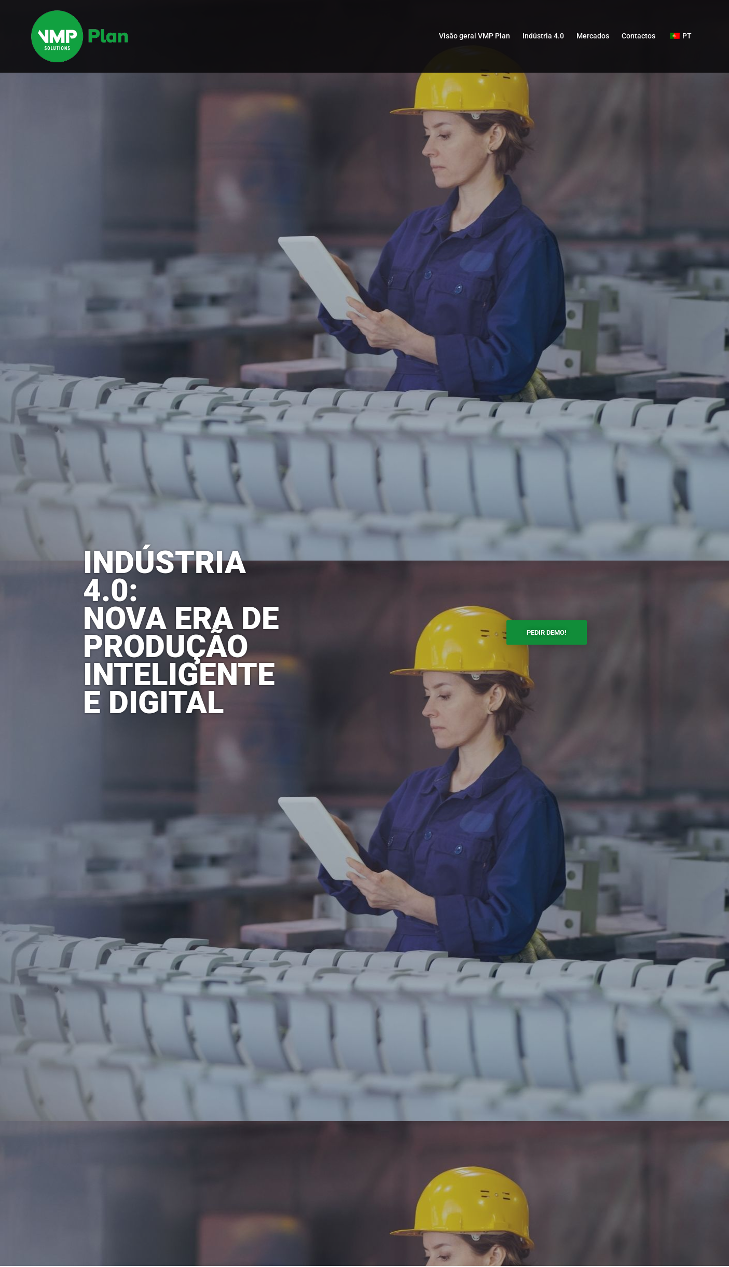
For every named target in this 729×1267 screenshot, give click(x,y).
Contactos (638, 36)
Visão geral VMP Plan (474, 36)
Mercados (592, 36)
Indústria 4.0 (543, 36)
